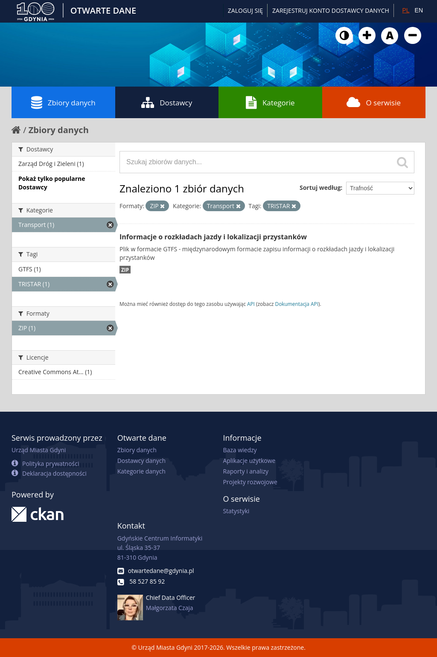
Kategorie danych (141, 471)
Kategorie (270, 102)
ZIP (125, 269)
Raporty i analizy (245, 471)
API (251, 303)
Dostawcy (166, 102)
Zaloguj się (245, 10)
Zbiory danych (63, 102)
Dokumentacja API (297, 303)
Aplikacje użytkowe (249, 460)
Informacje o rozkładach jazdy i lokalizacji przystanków (213, 236)
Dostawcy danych (141, 460)
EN (419, 10)
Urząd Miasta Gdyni (39, 450)
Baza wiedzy (239, 450)
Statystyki (236, 511)
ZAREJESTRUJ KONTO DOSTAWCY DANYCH (330, 10)
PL (405, 10)
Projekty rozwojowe (250, 482)
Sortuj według (320, 187)
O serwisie (374, 102)
